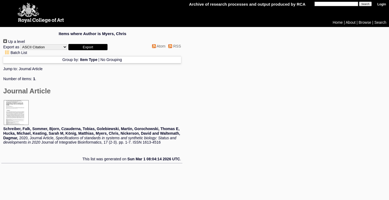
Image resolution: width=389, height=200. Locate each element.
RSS (173, 46)
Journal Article (31, 69)
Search (380, 22)
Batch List (15, 52)
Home (338, 22)
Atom (158, 46)
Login (381, 4)
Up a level (14, 41)
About (351, 22)
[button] (88, 47)
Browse (365, 22)
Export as (11, 47)
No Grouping (111, 59)
